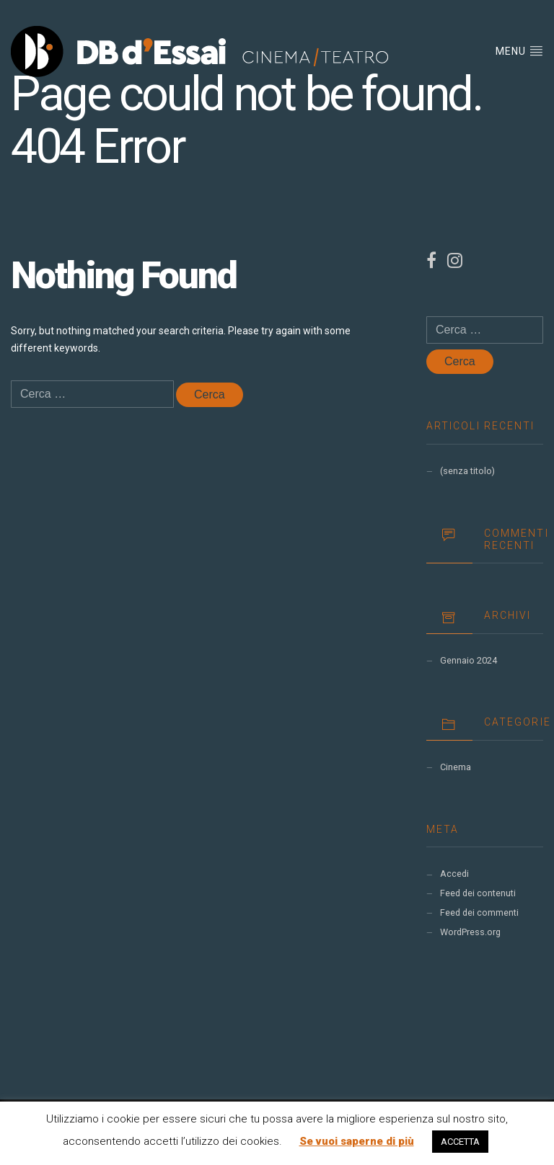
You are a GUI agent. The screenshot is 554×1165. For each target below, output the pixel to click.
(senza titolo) (467, 470)
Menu (519, 50)
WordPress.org (470, 932)
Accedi (454, 873)
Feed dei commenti (479, 912)
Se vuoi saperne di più (356, 1141)
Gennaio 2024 (468, 660)
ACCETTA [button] (460, 1141)
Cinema (455, 767)
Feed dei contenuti (478, 893)
